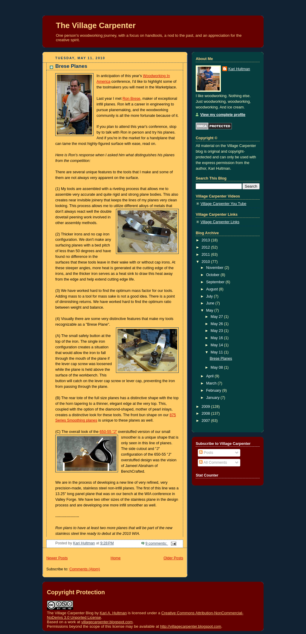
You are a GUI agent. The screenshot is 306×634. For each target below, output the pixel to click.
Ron (131, 99)
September (216, 282)
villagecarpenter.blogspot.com (107, 622)
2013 (206, 240)
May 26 (217, 324)
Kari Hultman (239, 69)
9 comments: (157, 543)
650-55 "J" (108, 432)
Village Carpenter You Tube (223, 204)
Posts (206, 453)
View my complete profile (222, 115)
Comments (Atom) (84, 569)
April (210, 376)
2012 (206, 247)
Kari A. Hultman (113, 613)
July (210, 296)
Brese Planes (71, 66)
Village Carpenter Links (220, 222)
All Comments (213, 462)
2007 (206, 421)
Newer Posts (57, 558)
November (215, 268)
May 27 (217, 317)
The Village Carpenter (96, 25)
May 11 (217, 352)
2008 (206, 413)
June (210, 303)
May (210, 310)
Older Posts (173, 558)
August (212, 289)
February (214, 390)
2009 (206, 407)
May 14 (217, 345)
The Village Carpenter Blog (70, 613)
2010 (206, 262)
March (212, 383)
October (213, 275)
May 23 (217, 331)
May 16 (217, 338)
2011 (206, 254)
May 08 (217, 367)
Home (116, 558)
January (213, 398)
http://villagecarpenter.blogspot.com (190, 626)
